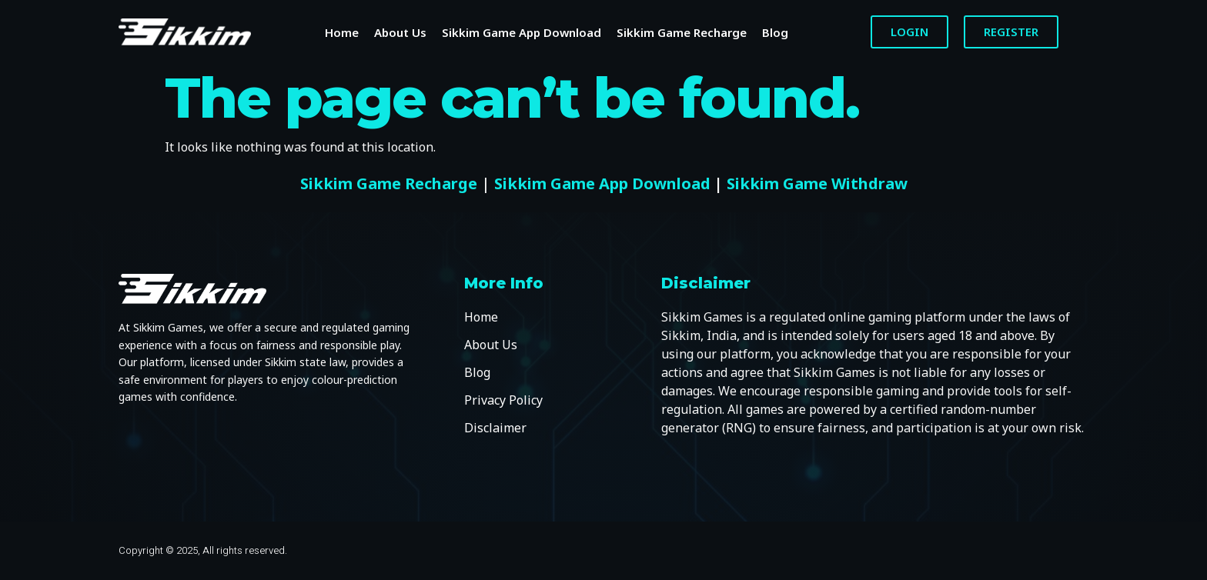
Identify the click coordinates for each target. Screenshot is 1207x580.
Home (342, 32)
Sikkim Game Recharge (682, 32)
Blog (775, 32)
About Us (400, 32)
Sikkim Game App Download (521, 32)
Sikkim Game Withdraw (817, 183)
